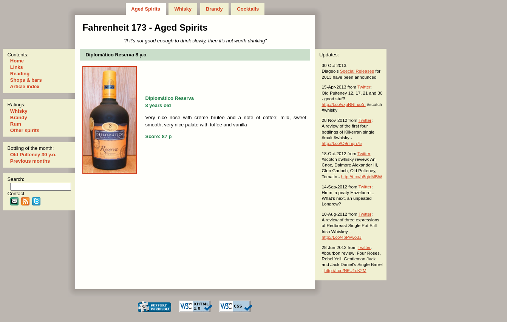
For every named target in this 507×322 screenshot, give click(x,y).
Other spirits (25, 130)
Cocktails (248, 9)
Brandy (214, 9)
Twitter (363, 86)
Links (16, 67)
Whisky (183, 9)
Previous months (30, 161)
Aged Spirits (145, 9)
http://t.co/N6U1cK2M (345, 270)
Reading (20, 73)
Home (17, 61)
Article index (25, 86)
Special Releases (357, 70)
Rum (15, 124)
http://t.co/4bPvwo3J (341, 237)
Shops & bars (26, 80)
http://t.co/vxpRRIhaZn (343, 104)
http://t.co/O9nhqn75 (342, 143)
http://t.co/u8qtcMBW (361, 176)
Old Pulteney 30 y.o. (33, 154)
